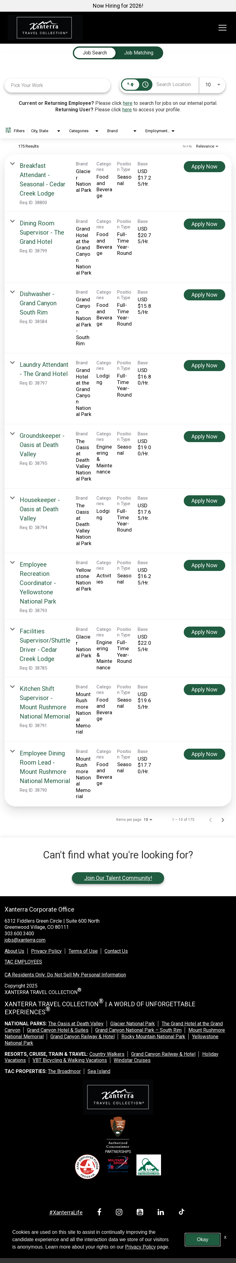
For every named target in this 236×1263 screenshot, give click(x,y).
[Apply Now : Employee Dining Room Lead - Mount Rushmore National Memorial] (204, 754)
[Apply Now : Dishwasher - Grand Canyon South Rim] (204, 294)
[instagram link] (120, 1213)
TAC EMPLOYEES (23, 962)
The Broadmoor (64, 1071)
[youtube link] (141, 1213)
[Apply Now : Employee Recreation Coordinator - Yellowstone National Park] (204, 565)
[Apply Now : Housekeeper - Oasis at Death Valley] (204, 500)
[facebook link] (100, 1213)
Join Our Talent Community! (118, 878)
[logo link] (45, 27)
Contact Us (116, 951)
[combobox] (57, 85)
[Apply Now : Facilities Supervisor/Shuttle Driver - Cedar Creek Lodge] (204, 632)
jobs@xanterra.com (25, 940)
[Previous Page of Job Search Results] (210, 820)
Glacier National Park (132, 1024)
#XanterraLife (66, 1212)
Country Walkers (106, 1054)
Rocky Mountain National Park (153, 1036)
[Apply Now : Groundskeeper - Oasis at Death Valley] (204, 436)
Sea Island (99, 1071)
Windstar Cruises (132, 1060)
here (127, 103)
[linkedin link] (162, 1213)
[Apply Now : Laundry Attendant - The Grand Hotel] (204, 365)
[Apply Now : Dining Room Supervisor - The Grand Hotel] (204, 224)
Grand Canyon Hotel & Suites (57, 1030)
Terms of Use (83, 951)
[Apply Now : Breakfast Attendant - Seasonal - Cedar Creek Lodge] (204, 166)
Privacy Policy (46, 951)
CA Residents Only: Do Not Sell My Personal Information (65, 975)
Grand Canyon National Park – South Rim (138, 1030)
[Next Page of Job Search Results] (223, 820)
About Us (14, 951)
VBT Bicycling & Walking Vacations (70, 1060)
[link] (118, 183)
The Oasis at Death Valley (76, 1024)
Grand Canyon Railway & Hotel (82, 1036)
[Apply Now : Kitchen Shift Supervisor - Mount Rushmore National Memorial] (204, 689)
